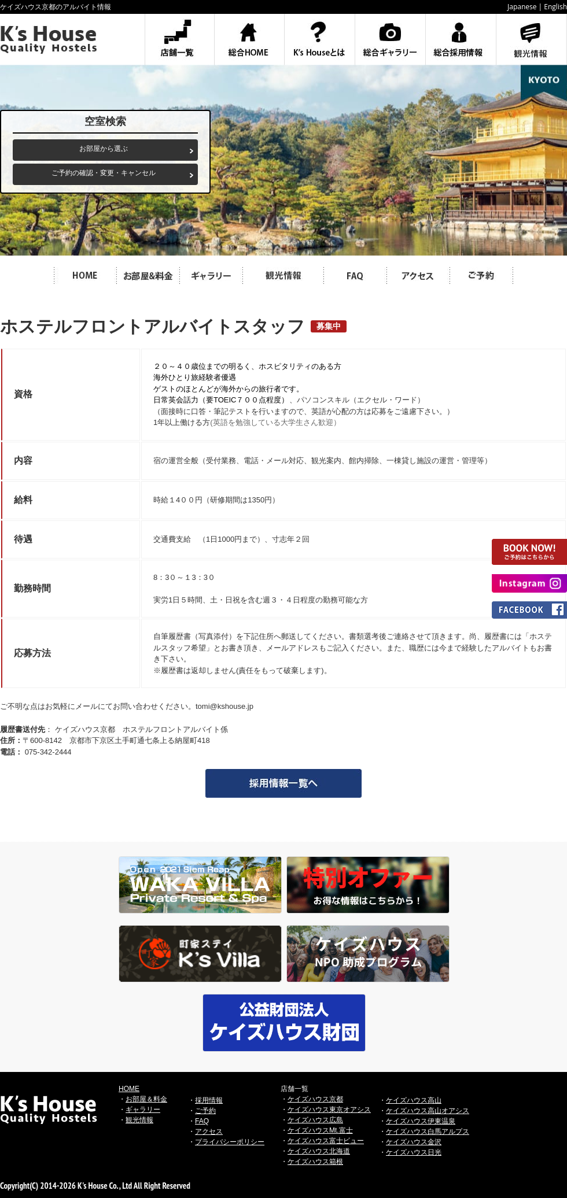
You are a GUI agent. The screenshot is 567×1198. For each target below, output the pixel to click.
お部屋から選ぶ (103, 149)
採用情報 (209, 1100)
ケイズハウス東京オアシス (329, 1109)
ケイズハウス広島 (315, 1120)
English (555, 7)
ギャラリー (143, 1109)
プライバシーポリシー (229, 1142)
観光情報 (139, 1120)
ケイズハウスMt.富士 (320, 1130)
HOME (129, 1089)
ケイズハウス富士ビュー (326, 1141)
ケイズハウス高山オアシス (427, 1111)
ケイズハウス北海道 (319, 1151)
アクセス (209, 1131)
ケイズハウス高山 (413, 1100)
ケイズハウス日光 (413, 1152)
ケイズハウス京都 (315, 1099)
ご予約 (205, 1111)
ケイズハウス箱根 (315, 1162)
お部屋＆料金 (146, 1099)
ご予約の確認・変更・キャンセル (103, 173)
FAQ (202, 1121)
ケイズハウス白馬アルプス (427, 1131)
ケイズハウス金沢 (413, 1142)
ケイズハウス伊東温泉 (420, 1121)
